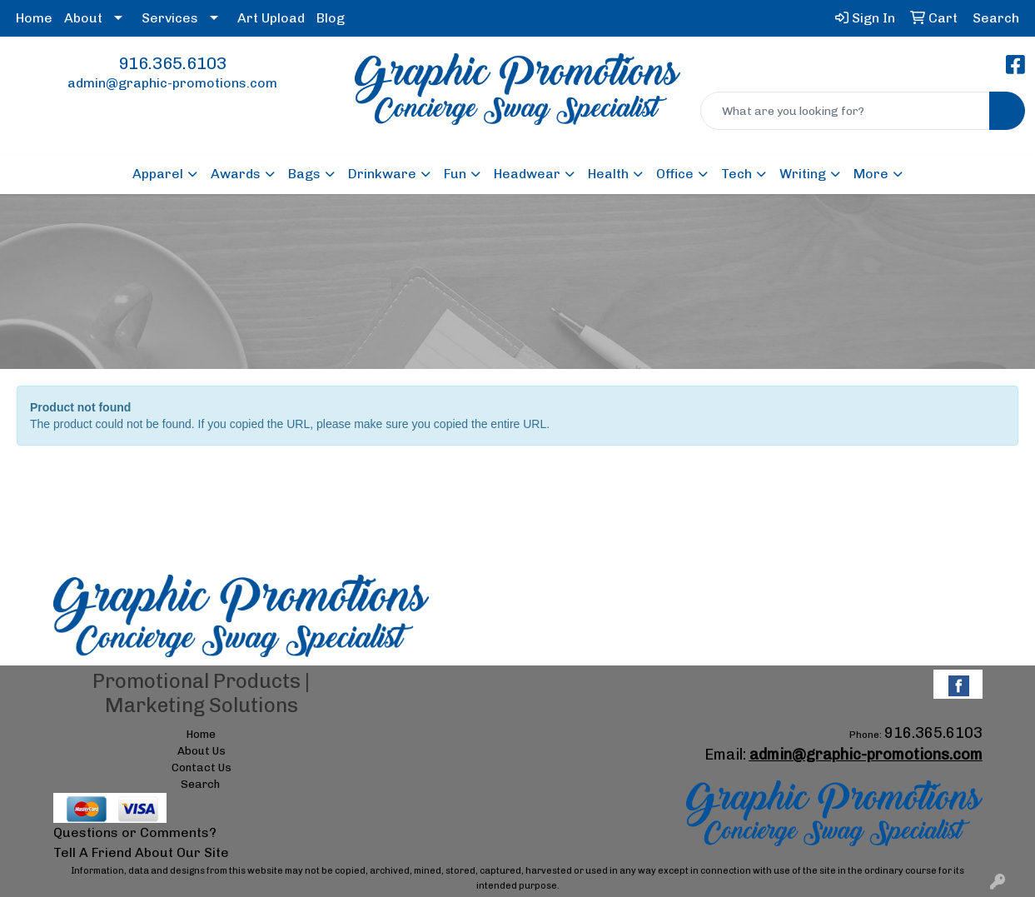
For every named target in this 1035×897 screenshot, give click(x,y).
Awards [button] (236, 174)
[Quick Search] (845, 111)
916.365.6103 (172, 63)
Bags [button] (304, 174)
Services (170, 18)
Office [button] (675, 174)
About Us (201, 750)
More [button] (870, 174)
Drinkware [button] (382, 174)
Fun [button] (455, 174)
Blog (330, 18)
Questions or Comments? (134, 832)
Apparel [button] (157, 174)
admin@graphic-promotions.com (172, 83)
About (83, 18)
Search (200, 783)
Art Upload (271, 18)
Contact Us (201, 767)
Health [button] (608, 174)
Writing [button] (802, 174)
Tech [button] (736, 174)
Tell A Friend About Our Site (141, 852)
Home (34, 18)
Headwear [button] (527, 174)
